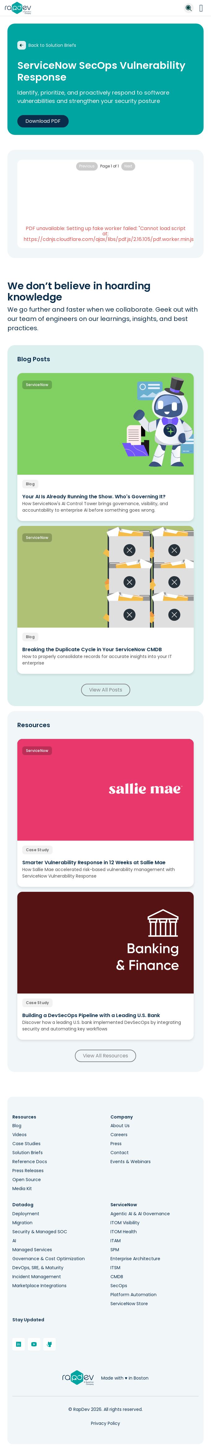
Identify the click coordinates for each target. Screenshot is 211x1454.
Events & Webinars (130, 1161)
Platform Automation (133, 1295)
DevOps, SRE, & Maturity (37, 1268)
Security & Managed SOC (39, 1232)
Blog (16, 1126)
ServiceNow (123, 1205)
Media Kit (22, 1188)
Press (116, 1144)
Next (128, 166)
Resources (24, 1117)
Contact (119, 1152)
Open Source (26, 1179)
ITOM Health (123, 1232)
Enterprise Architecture (135, 1259)
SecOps (118, 1286)
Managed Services (32, 1250)
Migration (22, 1223)
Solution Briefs (27, 1152)
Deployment (25, 1214)
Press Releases (28, 1170)
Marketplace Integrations (39, 1286)
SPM (114, 1250)
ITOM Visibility (125, 1223)
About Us (120, 1126)
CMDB (116, 1277)
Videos (19, 1135)
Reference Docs (29, 1161)
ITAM (115, 1241)
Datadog (22, 1205)
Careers (118, 1135)
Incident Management (36, 1277)
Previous (87, 166)
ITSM (115, 1268)
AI (14, 1241)
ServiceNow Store (129, 1304)
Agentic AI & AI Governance (140, 1214)
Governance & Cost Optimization (48, 1259)
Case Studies (26, 1144)
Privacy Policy (105, 1423)
